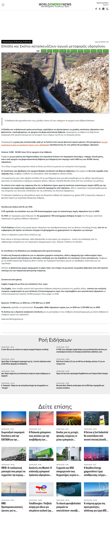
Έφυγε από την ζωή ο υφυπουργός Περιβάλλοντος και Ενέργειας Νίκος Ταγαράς (82, 373)
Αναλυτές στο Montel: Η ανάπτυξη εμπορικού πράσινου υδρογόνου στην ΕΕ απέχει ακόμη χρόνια (40, 471)
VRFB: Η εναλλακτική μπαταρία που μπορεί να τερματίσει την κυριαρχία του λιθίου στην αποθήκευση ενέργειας (13, 471)
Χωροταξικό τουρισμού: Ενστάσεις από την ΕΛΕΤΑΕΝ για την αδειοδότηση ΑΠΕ (13, 436)
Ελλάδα (44, 51)
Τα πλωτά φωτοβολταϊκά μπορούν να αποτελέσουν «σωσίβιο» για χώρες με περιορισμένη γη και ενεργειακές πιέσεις (68, 507)
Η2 (68, 51)
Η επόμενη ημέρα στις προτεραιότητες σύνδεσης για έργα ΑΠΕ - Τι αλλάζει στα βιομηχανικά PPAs (96, 507)
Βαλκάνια (74, 51)
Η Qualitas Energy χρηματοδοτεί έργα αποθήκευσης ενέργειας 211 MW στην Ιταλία (96, 471)
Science (105, 51)
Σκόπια (50, 51)
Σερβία (100, 51)
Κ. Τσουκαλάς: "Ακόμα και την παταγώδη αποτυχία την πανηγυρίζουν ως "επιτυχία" (24, 386)
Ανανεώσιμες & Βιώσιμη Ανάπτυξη (16, 41)
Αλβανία (87, 51)
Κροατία (93, 51)
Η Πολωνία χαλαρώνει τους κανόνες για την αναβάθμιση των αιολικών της (40, 436)
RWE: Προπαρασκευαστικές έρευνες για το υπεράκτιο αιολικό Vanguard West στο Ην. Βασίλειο (12, 507)
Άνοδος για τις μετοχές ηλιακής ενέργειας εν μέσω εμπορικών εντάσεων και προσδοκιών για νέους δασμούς (67, 436)
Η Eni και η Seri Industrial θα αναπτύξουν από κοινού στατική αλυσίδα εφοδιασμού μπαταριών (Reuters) (96, 436)
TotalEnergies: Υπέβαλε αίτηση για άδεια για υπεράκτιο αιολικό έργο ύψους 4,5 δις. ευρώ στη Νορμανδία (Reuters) (41, 507)
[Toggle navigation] (3, 5)
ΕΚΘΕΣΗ (80, 51)
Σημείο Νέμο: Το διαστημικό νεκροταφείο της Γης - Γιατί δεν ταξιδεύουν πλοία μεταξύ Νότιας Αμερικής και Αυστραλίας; (26, 362)
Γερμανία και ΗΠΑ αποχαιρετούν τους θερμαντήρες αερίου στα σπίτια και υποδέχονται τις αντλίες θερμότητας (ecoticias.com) (68, 471)
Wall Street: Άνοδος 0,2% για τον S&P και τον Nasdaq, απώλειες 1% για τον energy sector (80, 362)
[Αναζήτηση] (107, 9)
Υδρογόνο (63, 51)
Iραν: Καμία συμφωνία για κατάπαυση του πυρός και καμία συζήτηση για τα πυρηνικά (25, 374)
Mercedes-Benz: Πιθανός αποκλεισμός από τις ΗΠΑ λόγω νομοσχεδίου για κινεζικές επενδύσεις (80, 386)
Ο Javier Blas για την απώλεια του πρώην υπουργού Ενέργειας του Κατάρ (24, 349)
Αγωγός (55, 51)
